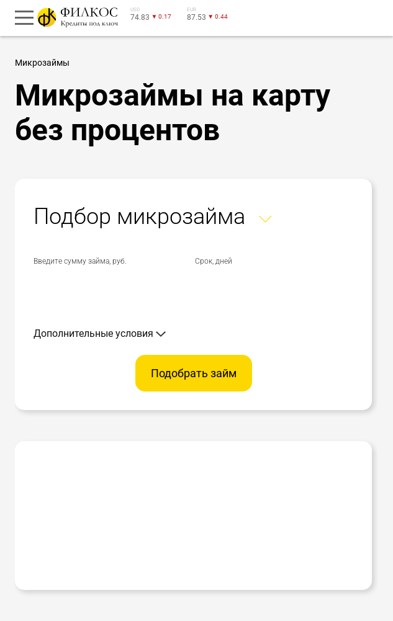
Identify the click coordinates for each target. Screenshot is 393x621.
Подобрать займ (194, 373)
